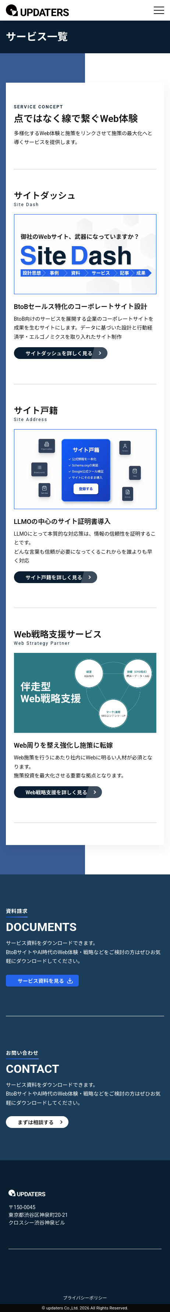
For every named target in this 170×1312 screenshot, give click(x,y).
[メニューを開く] (159, 10)
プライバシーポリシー (85, 1298)
